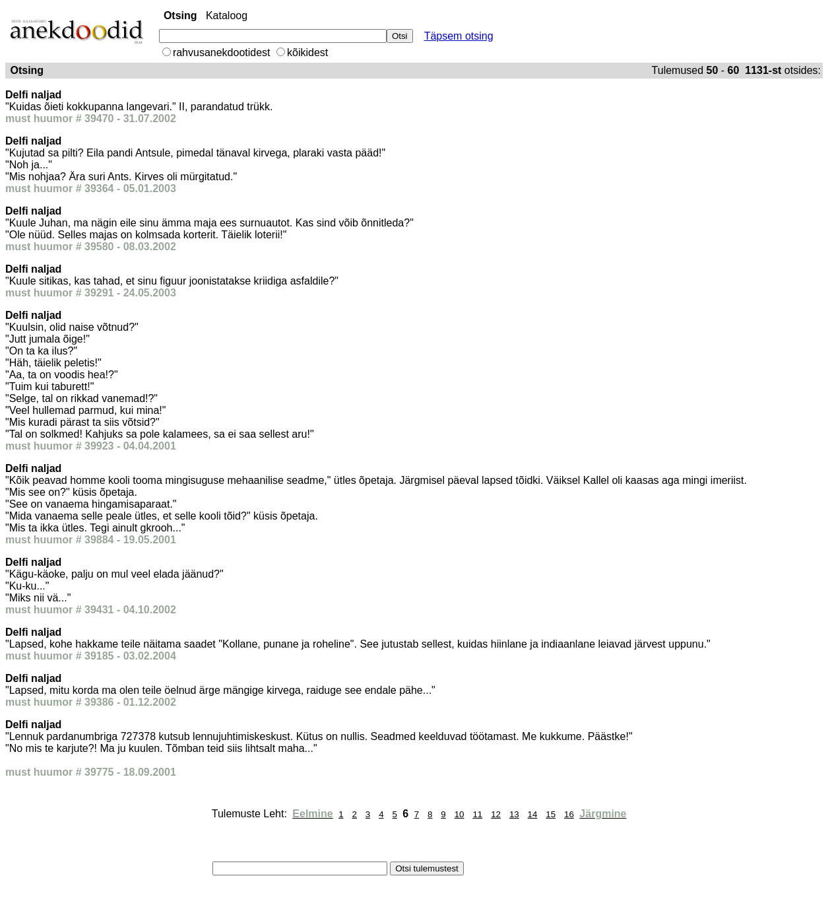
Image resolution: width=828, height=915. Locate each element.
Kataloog (226, 15)
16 (569, 814)
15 (551, 814)
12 (496, 814)
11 (477, 814)
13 (514, 814)
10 (459, 814)
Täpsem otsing (459, 36)
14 (533, 814)
